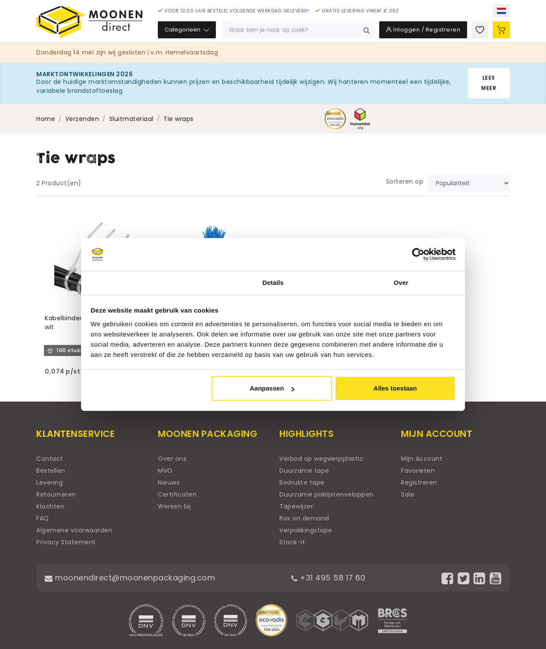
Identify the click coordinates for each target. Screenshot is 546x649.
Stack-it (292, 542)
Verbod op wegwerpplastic (321, 458)
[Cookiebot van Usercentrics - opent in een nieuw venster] (418, 254)
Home (45, 119)
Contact (49, 458)
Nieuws (169, 482)
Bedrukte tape (302, 482)
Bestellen (50, 470)
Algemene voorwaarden (74, 530)
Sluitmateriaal (131, 119)
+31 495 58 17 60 (328, 577)
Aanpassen (272, 388)
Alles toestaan (395, 388)
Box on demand (304, 518)
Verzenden (82, 119)
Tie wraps (178, 119)
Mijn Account (421, 458)
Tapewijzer (296, 506)
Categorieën (187, 30)
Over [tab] (401, 282)
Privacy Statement (66, 542)
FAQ (42, 518)
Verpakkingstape (305, 530)
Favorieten (418, 470)
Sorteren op (405, 181)
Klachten (50, 506)
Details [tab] (273, 282)
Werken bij (174, 506)
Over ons (172, 458)
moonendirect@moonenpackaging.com (130, 577)
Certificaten (177, 494)
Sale (407, 494)
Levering (49, 482)
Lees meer (488, 83)
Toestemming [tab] (145, 282)
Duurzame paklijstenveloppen (326, 494)
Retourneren (56, 494)
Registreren (419, 482)
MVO (165, 470)
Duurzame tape (304, 470)
